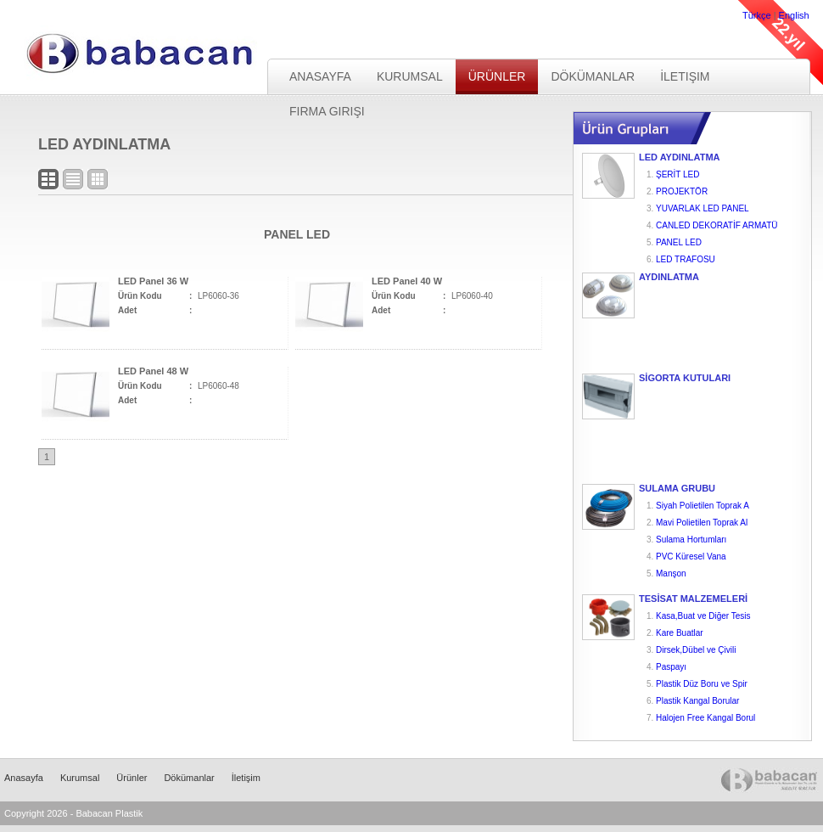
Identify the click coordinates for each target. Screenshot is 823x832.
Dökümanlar (593, 76)
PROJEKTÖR (682, 191)
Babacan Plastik (126, 54)
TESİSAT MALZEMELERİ (693, 599)
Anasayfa (320, 76)
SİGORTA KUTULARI (685, 378)
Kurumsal (410, 76)
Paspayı (671, 667)
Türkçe (756, 15)
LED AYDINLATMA (679, 157)
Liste (73, 179)
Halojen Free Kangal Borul (705, 717)
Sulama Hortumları (691, 539)
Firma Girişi (327, 111)
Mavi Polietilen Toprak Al (701, 522)
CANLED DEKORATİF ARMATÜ (717, 225)
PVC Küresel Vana (691, 556)
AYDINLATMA (669, 277)
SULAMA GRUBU (677, 488)
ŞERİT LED (678, 174)
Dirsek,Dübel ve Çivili (696, 650)
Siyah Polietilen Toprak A (702, 505)
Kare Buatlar (679, 633)
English (794, 15)
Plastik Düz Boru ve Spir (701, 684)
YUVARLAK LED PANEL (702, 208)
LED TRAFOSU (685, 259)
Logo (97, 179)
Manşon (671, 573)
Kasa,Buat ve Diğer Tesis (703, 616)
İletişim (684, 76)
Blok (48, 179)
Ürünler (497, 76)
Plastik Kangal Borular (697, 701)
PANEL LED (679, 242)
